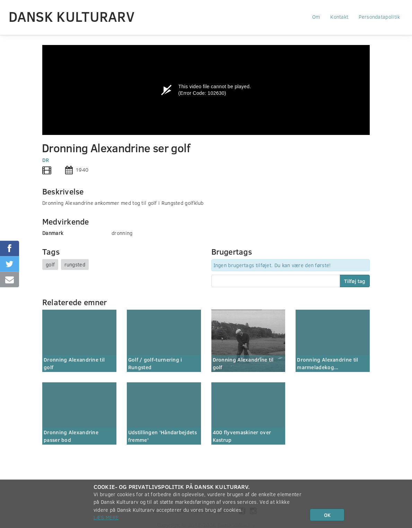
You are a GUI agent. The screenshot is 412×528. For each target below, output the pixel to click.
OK (327, 514)
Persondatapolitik (379, 16)
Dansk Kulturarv (72, 16)
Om (316, 16)
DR (45, 159)
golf (50, 264)
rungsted (74, 264)
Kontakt (339, 16)
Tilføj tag (354, 280)
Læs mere (106, 517)
